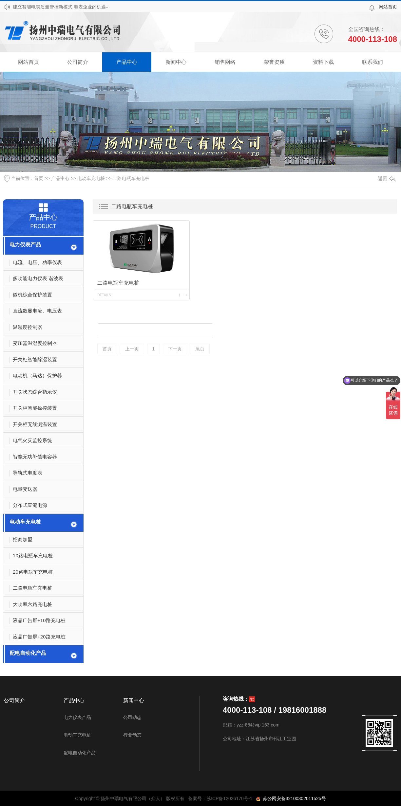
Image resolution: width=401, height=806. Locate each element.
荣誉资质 (274, 62)
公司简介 (77, 62)
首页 (38, 178)
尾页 (199, 348)
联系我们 (372, 62)
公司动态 (132, 717)
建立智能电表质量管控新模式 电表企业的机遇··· (61, 6)
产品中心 (126, 62)
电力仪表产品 (25, 244)
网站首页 (388, 6)
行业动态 (132, 735)
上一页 (132, 348)
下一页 (175, 348)
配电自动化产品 (28, 653)
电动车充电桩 (91, 178)
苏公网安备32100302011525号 (293, 798)
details (104, 295)
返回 (386, 178)
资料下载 (323, 62)
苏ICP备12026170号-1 (229, 798)
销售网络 (225, 62)
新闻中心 (175, 62)
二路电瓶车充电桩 (131, 178)
